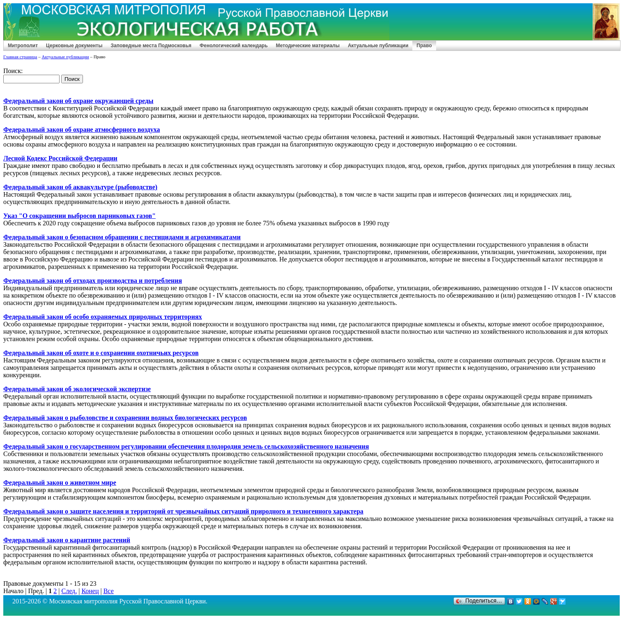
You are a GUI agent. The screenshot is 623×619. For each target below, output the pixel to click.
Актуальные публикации (378, 45)
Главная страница (20, 56)
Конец (90, 590)
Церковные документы (74, 45)
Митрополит (23, 45)
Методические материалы (308, 45)
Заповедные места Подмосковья (150, 45)
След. (69, 590)
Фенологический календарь (234, 45)
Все (108, 590)
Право (424, 45)
